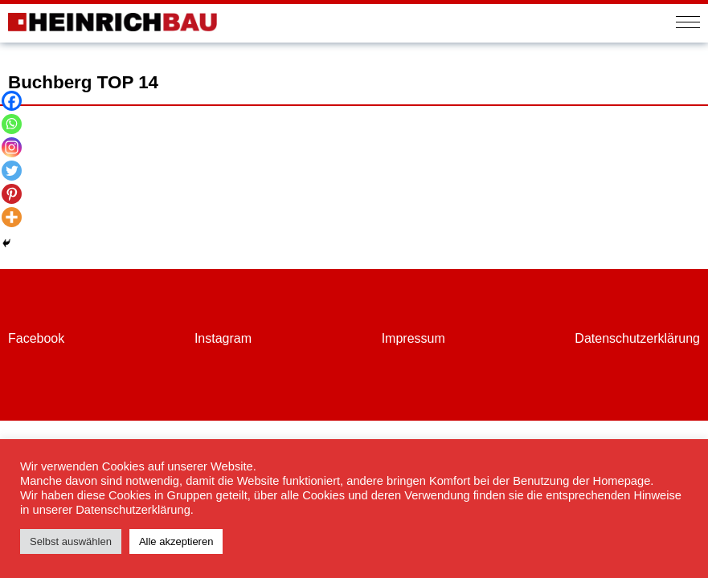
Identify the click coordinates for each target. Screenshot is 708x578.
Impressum (413, 338)
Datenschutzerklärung (637, 338)
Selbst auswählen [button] (71, 541)
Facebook (36, 338)
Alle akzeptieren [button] (176, 541)
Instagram (223, 338)
